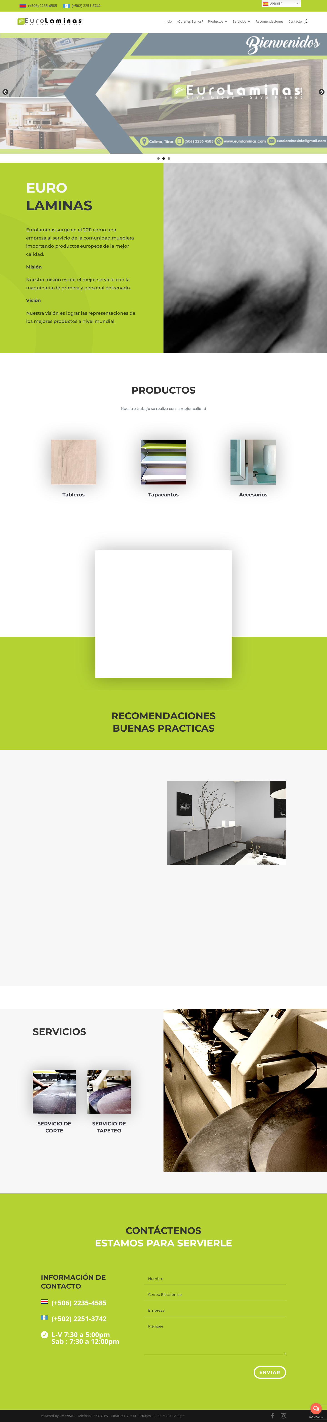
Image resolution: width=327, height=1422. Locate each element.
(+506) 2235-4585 (79, 1302)
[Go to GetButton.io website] (316, 1417)
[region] (163, 93)
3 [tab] (169, 158)
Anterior (5, 92)
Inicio (168, 22)
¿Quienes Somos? (190, 22)
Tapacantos (163, 484)
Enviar (269, 1372)
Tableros (73, 495)
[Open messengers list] (316, 1408)
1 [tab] (158, 158)
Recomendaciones (269, 22)
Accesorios (253, 483)
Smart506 (66, 1416)
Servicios (239, 22)
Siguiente (321, 92)
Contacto (295, 22)
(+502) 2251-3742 (79, 1318)
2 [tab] (163, 158)
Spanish (272, 3)
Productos (215, 22)
